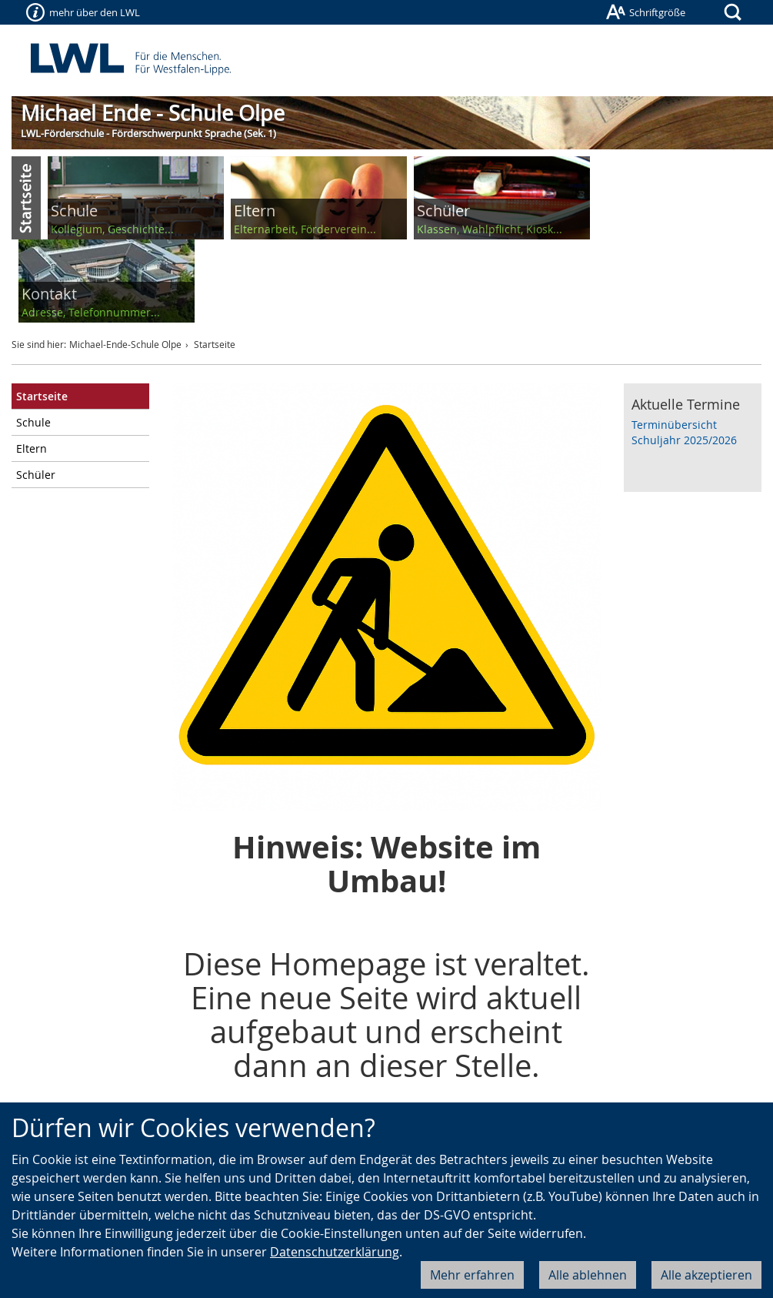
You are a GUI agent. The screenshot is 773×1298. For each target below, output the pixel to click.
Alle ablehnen (587, 1274)
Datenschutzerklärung (334, 1251)
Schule (33, 422)
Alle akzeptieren (706, 1274)
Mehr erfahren (472, 1274)
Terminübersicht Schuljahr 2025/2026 (684, 432)
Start (26, 197)
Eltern (31, 448)
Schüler (35, 474)
